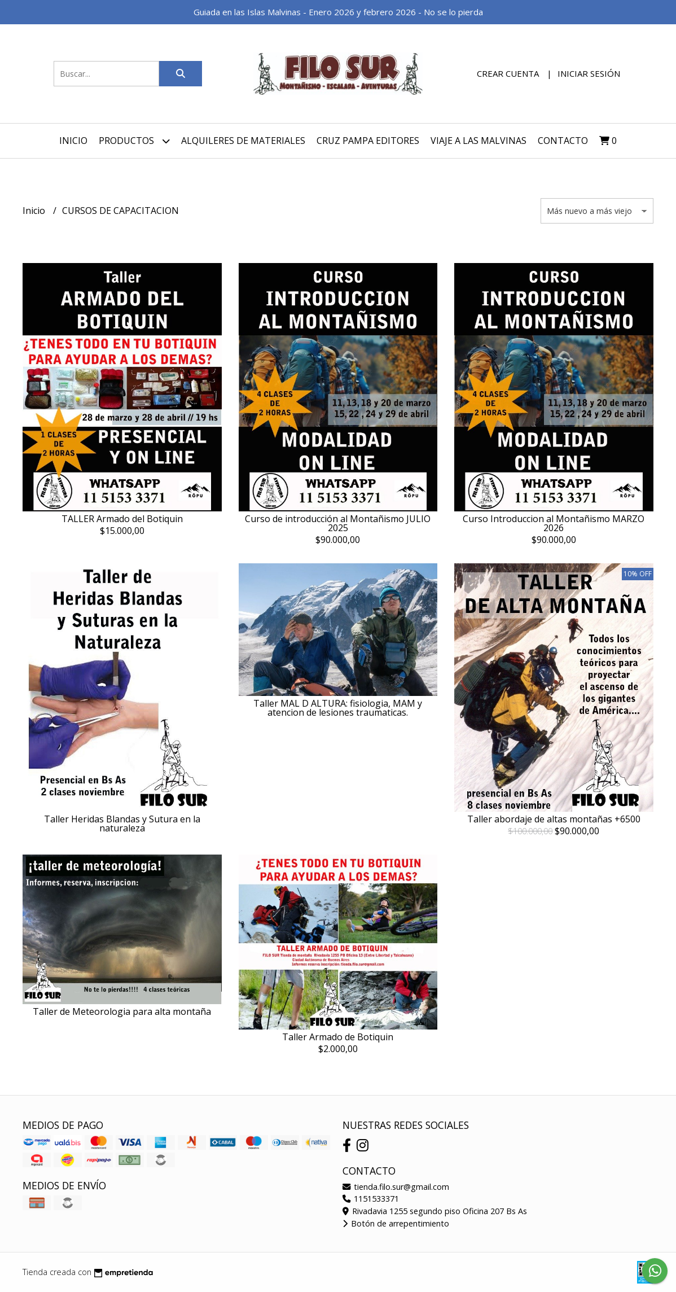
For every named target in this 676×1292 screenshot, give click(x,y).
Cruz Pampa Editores (368, 140)
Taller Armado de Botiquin (337, 1037)
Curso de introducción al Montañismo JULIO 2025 (338, 523)
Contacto (563, 140)
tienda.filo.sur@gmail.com (396, 1186)
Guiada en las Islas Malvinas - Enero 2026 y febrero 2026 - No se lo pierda (338, 11)
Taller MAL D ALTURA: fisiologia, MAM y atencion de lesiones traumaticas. (337, 708)
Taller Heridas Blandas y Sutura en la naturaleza (122, 823)
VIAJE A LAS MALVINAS (478, 140)
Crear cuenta (508, 73)
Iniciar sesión (589, 73)
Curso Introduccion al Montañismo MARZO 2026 (553, 523)
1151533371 (371, 1198)
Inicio (73, 140)
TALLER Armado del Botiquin (122, 519)
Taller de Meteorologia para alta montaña (122, 1011)
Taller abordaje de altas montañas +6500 (553, 819)
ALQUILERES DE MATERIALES (243, 140)
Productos (134, 141)
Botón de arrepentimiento (396, 1223)
